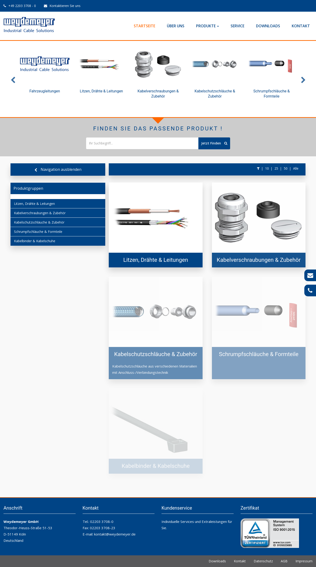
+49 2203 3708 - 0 (22, 6)
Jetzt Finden (214, 143)
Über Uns (175, 25)
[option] (44, 74)
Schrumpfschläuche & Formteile (38, 231)
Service (237, 25)
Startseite (144, 25)
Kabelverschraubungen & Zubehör (40, 213)
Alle (295, 168)
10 (267, 168)
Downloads (268, 25)
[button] (258, 168)
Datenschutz (263, 561)
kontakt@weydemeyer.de (115, 534)
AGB (284, 561)
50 (286, 168)
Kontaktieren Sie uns (65, 6)
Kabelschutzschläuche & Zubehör (39, 222)
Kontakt (301, 25)
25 (276, 168)
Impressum (303, 561)
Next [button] (303, 79)
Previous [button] (13, 79)
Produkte (207, 25)
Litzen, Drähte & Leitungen (34, 203)
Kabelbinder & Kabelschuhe (34, 241)
